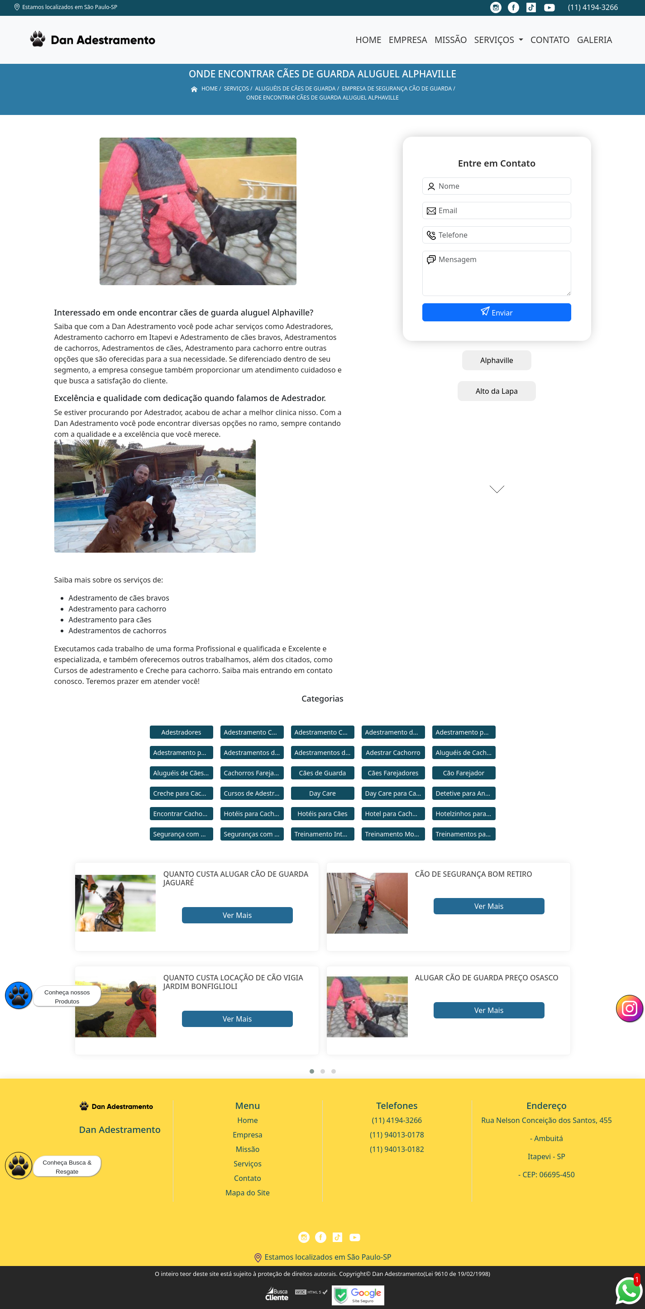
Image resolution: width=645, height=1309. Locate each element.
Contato (550, 39)
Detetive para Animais (466, 793)
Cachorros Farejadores (254, 773)
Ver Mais (237, 915)
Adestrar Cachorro (393, 752)
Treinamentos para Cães (466, 834)
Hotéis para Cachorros (254, 813)
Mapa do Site (247, 1193)
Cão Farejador (464, 773)
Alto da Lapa (497, 391)
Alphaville (496, 360)
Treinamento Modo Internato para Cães (395, 834)
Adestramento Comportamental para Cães (324, 732)
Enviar (501, 313)
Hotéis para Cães (322, 813)
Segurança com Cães (183, 834)
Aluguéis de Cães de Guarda (183, 773)
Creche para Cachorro (183, 793)
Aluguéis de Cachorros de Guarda (466, 752)
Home (369, 39)
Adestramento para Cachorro (466, 732)
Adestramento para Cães (183, 752)
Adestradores (181, 732)
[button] (311, 1071)
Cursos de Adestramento (254, 793)
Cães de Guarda (322, 773)
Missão (451, 39)
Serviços (495, 39)
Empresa (408, 39)
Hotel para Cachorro (395, 813)
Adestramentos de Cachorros (254, 752)
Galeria (594, 39)
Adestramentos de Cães (324, 752)
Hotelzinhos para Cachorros (466, 813)
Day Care (322, 793)
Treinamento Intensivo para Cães (324, 834)
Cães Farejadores (393, 773)
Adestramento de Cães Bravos (395, 732)
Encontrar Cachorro (182, 813)
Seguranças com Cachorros (254, 834)
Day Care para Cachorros (395, 793)
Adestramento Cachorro (254, 732)
